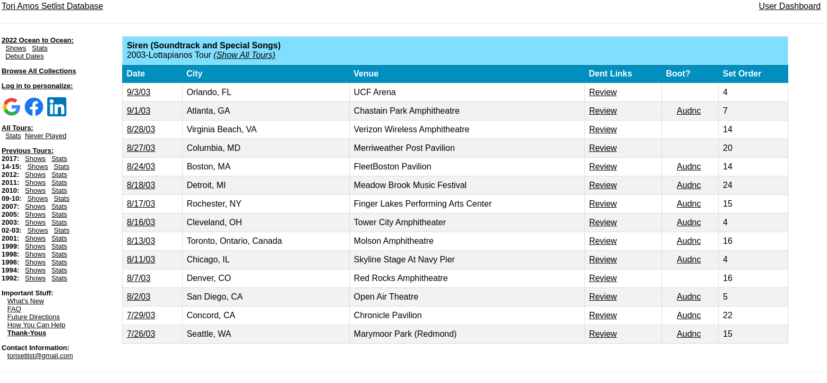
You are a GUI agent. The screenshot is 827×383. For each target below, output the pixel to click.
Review (603, 92)
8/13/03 (141, 240)
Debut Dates (24, 56)
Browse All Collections (39, 71)
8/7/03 (138, 278)
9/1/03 (138, 110)
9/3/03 (138, 92)
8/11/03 (141, 259)
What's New (25, 301)
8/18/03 (141, 185)
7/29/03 (141, 315)
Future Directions (33, 317)
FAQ (14, 309)
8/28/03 (141, 129)
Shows (15, 48)
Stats (40, 48)
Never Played (45, 136)
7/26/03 (141, 333)
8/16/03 (141, 222)
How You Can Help (36, 325)
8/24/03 (141, 166)
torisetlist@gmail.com (40, 356)
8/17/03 (141, 203)
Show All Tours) (246, 54)
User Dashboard (790, 6)
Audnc (689, 110)
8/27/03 (141, 147)
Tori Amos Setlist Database (52, 6)
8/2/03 (138, 296)
